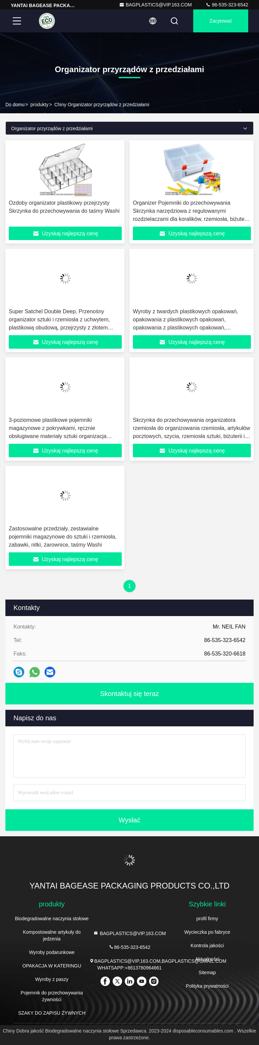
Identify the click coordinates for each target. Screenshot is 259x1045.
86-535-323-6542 (226, 4)
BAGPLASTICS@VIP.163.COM (155, 4)
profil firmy (207, 918)
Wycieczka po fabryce (207, 932)
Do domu (15, 104)
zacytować (220, 21)
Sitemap (207, 972)
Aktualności (207, 959)
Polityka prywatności (207, 986)
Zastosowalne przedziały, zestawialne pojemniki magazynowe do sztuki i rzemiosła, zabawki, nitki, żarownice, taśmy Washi (62, 537)
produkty (39, 104)
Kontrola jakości (207, 945)
